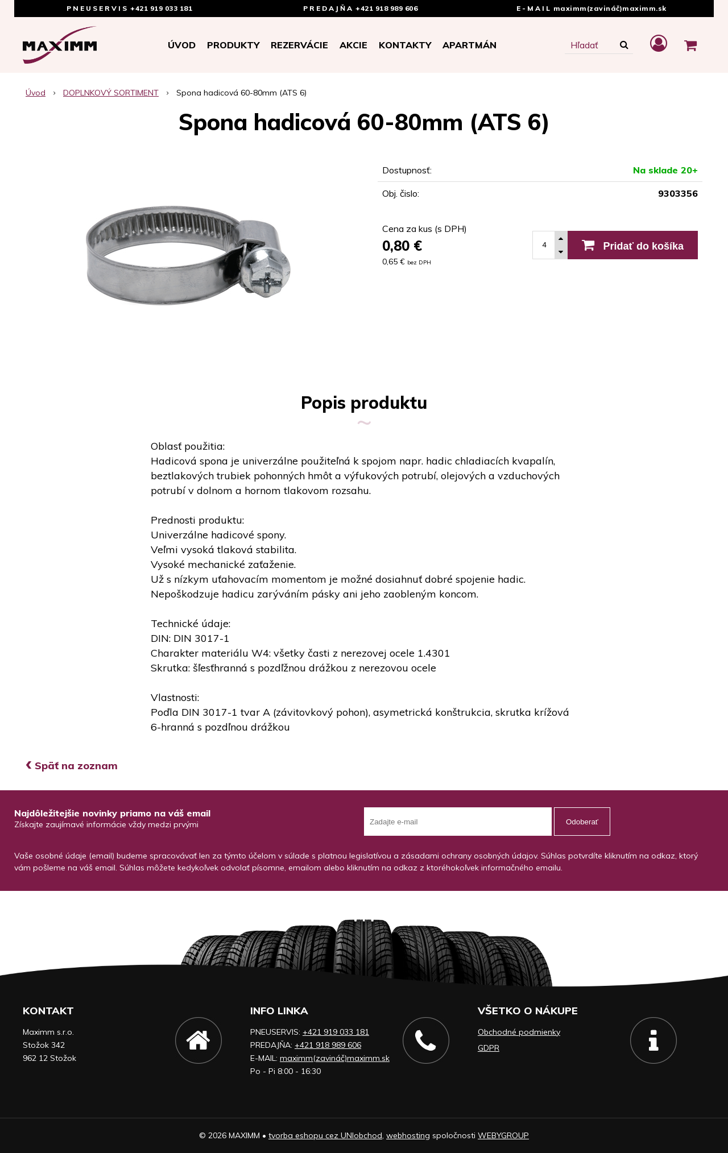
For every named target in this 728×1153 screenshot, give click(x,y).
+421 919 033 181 (161, 8)
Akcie (353, 45)
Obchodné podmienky (519, 1032)
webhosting (408, 1135)
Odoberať (582, 822)
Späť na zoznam (72, 765)
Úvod (182, 45)
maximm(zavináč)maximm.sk (610, 8)
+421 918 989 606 (386, 8)
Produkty (233, 45)
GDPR (488, 1048)
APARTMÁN (469, 45)
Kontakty (405, 45)
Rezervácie (299, 45)
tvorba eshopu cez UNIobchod (325, 1135)
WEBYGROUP (503, 1135)
